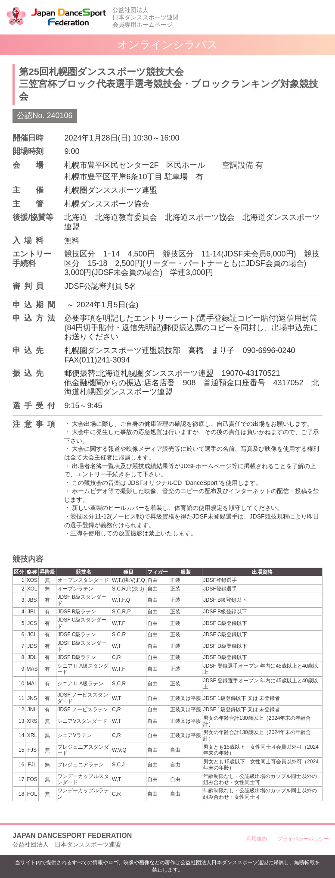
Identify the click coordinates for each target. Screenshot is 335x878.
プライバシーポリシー (303, 839)
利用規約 (256, 839)
